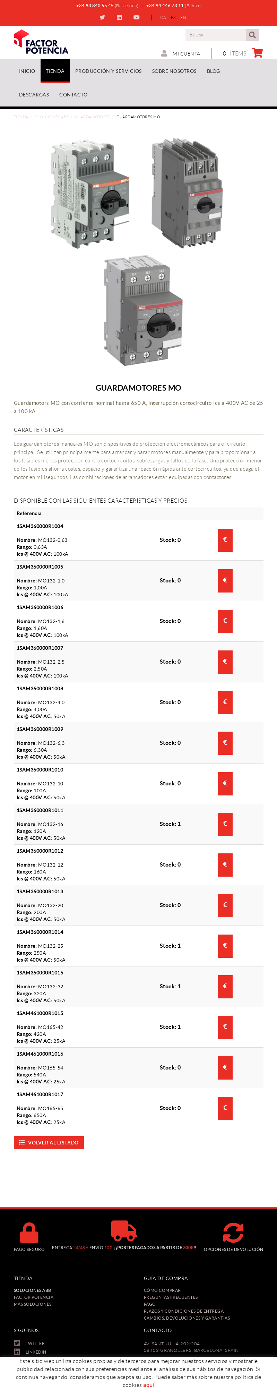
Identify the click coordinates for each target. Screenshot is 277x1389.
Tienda (21, 117)
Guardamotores (93, 117)
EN (183, 17)
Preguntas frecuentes (171, 1297)
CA (163, 17)
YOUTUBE (137, 17)
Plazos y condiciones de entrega (184, 1311)
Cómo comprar (162, 1290)
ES (173, 17)
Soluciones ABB (51, 117)
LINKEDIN (120, 17)
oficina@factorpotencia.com (175, 1385)
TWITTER (103, 17)
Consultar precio (225, 539)
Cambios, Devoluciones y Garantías (187, 1318)
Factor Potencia (34, 1297)
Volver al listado (49, 1142)
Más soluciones (33, 1304)
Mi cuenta (180, 53)
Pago (150, 1304)
